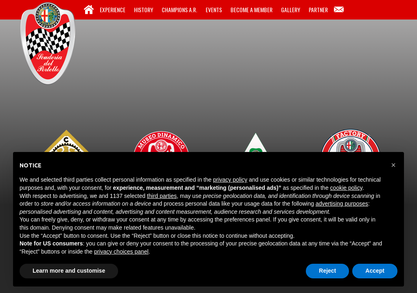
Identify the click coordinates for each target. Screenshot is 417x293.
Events (214, 9)
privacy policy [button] (230, 179)
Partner (318, 9)
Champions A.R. (179, 9)
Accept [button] (374, 270)
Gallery (290, 9)
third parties (162, 196)
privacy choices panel (121, 251)
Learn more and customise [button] (69, 270)
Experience (112, 9)
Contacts (339, 10)
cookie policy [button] (346, 187)
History (143, 9)
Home (89, 10)
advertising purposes (342, 203)
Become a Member (251, 9)
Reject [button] (327, 270)
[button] (393, 164)
